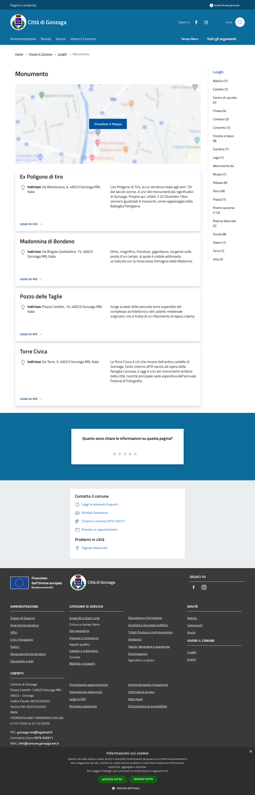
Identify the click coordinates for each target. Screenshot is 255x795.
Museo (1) (219, 174)
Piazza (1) (219, 199)
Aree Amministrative (24, 625)
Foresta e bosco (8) (223, 138)
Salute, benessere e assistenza (149, 646)
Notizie (192, 618)
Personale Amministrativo (28, 654)
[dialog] (127, 771)
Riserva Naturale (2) (224, 223)
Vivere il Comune (41, 54)
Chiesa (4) (219, 110)
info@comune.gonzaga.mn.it (39, 743)
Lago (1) (218, 157)
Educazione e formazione (145, 617)
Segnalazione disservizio (85, 691)
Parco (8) (219, 191)
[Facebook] (194, 22)
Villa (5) (218, 259)
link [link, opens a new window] (166, 771)
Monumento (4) (223, 165)
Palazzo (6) (220, 182)
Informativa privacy (141, 691)
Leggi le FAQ (77, 699)
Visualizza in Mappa (108, 124)
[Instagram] (204, 22)
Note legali (135, 699)
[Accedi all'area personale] (224, 5)
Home (19, 54)
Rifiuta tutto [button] (143, 779)
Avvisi (191, 632)
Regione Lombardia (23, 5)
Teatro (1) (219, 242)
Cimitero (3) (221, 119)
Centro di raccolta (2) (225, 100)
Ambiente (134, 639)
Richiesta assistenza (83, 706)
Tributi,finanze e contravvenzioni (150, 632)
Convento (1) (221, 127)
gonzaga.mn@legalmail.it (34, 732)
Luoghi (62, 54)
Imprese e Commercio (83, 638)
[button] (127, 788)
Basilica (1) (220, 80)
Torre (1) (218, 250)
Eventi (191, 659)
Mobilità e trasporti (82, 663)
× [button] (250, 751)
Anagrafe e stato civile (84, 618)
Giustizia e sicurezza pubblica (148, 625)
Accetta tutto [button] (112, 779)
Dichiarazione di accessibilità (147, 706)
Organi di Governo (22, 618)
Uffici (13, 632)
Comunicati (195, 625)
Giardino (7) (221, 149)
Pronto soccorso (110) (223, 210)
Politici (15, 646)
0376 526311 (43, 737)
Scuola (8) (219, 234)
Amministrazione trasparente (148, 684)
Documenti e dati (21, 661)
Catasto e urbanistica (83, 650)
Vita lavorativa (79, 630)
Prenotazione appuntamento (88, 684)
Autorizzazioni (138, 653)
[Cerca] (240, 22)
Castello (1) (220, 89)
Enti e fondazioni (21, 639)
